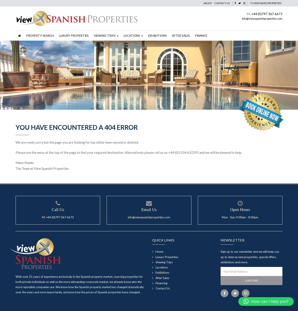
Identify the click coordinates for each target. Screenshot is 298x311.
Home (159, 251)
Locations (161, 267)
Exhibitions (157, 35)
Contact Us (222, 3)
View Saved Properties (265, 3)
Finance (201, 35)
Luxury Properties (74, 35)
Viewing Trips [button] (106, 35)
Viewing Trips (164, 262)
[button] (266, 301)
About (207, 3)
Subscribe (251, 280)
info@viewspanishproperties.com (262, 18)
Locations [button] (133, 35)
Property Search (40, 35)
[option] (149, 75)
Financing (161, 283)
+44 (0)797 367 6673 (266, 14)
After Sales (181, 35)
